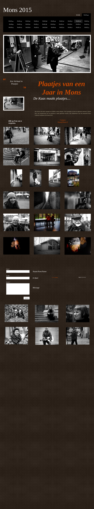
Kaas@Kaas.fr (63, 122)
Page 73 (86, 27)
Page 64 (11, 27)
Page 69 (53, 27)
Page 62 (78, 24)
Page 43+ (86, 15)
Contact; (63, 120)
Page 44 (11, 21)
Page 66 (28, 27)
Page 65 (19, 27)
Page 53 (86, 21)
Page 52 (78, 21)
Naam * (8, 269)
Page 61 (70, 24)
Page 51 (70, 21)
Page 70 (61, 27)
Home (78, 15)
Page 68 (45, 27)
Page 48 (44, 21)
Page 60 (61, 24)
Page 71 (70, 27)
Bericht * (8, 282)
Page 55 (19, 24)
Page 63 (86, 24)
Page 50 (61, 21)
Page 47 (36, 21)
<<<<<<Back (55, 277)
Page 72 (78, 27)
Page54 (11, 24)
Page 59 (53, 24)
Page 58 (44, 24)
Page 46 (28, 21)
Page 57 (36, 24)
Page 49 (53, 21)
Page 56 (28, 24)
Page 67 (36, 27)
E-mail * (8, 275)
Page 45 (19, 21)
